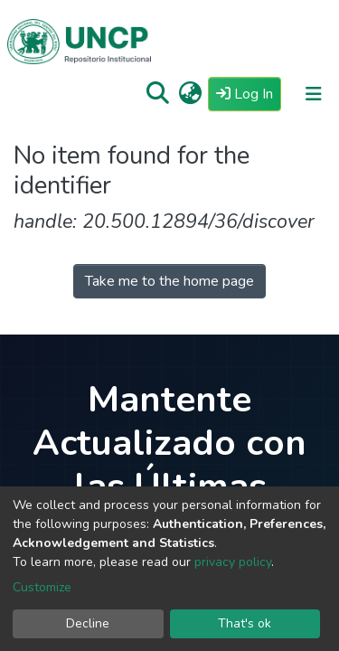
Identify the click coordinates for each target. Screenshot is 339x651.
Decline (87, 623)
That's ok (244, 623)
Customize (42, 587)
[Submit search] (158, 94)
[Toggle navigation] (313, 94)
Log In (248, 93)
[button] (190, 94)
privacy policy (232, 562)
